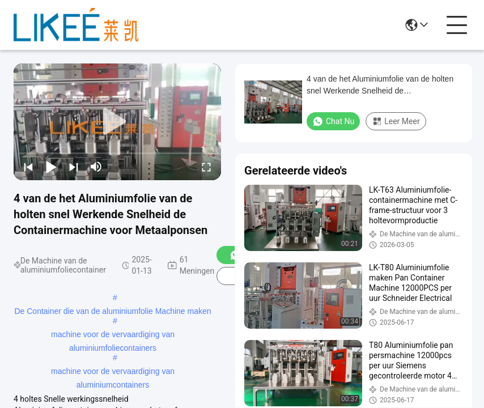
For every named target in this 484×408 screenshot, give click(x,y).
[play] (117, 122)
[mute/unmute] (96, 166)
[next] (73, 166)
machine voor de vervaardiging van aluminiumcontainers (113, 372)
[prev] (28, 166)
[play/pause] (51, 166)
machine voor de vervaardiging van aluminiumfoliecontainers (113, 335)
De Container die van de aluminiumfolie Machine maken (112, 311)
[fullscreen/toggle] (206, 166)
